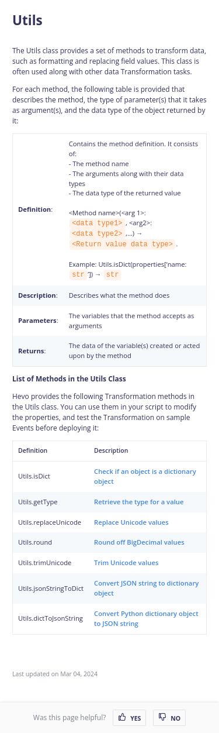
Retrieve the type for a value (138, 501)
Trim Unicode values (126, 562)
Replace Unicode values (131, 522)
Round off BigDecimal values (139, 542)
